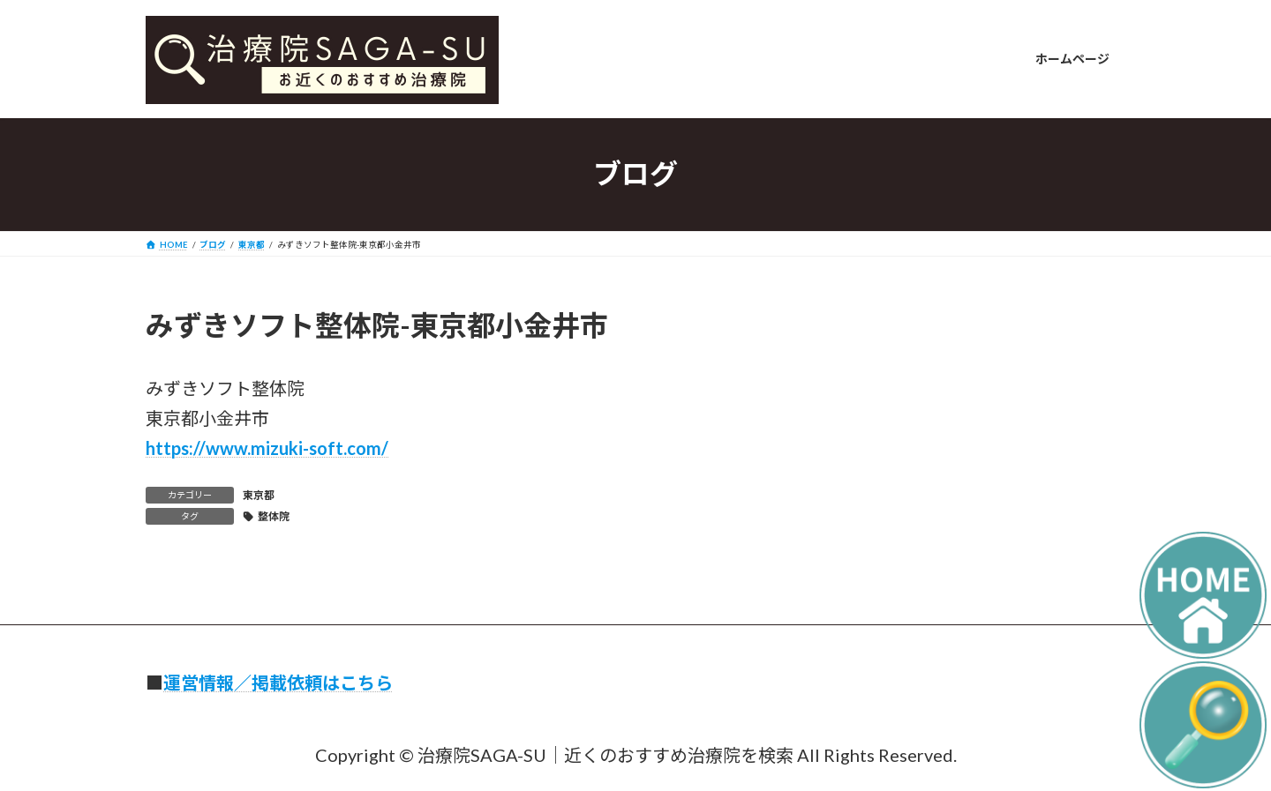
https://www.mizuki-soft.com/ (267, 448)
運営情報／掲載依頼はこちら (278, 682)
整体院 (274, 516)
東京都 (259, 495)
